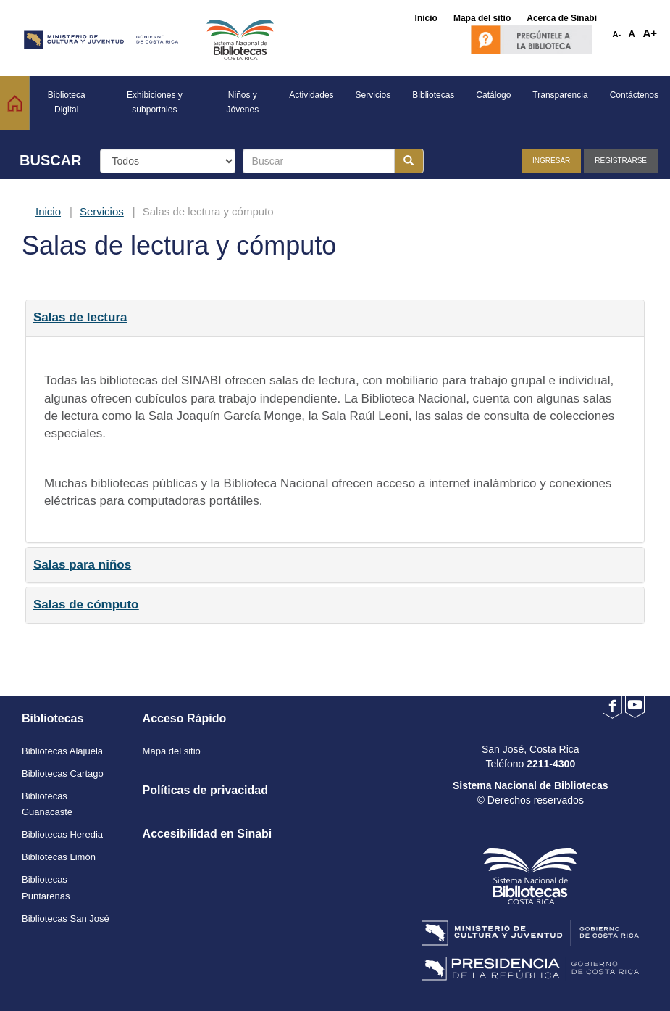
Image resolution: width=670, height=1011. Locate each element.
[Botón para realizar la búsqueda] (409, 161)
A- (617, 34)
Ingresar (551, 161)
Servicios (102, 211)
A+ (649, 33)
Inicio (48, 211)
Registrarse (621, 161)
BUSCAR (51, 160)
